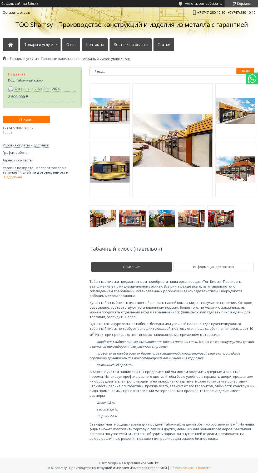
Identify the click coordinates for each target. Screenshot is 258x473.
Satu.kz (153, 463)
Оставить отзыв (16, 12)
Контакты (95, 44)
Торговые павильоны (59, 58)
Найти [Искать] (245, 71)
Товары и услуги (38, 44)
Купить (28, 120)
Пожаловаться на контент (190, 468)
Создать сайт (11, 4)
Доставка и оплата (130, 44)
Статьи (163, 44)
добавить (213, 3)
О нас (71, 44)
